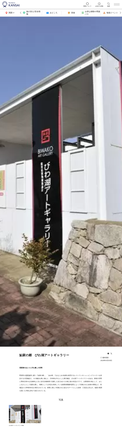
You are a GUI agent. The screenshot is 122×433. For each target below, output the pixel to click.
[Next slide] (120, 12)
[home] (41, 4)
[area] (9, 13)
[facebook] (108, 354)
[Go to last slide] (20, 12)
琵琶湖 (28, 375)
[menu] (117, 4)
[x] (111, 354)
